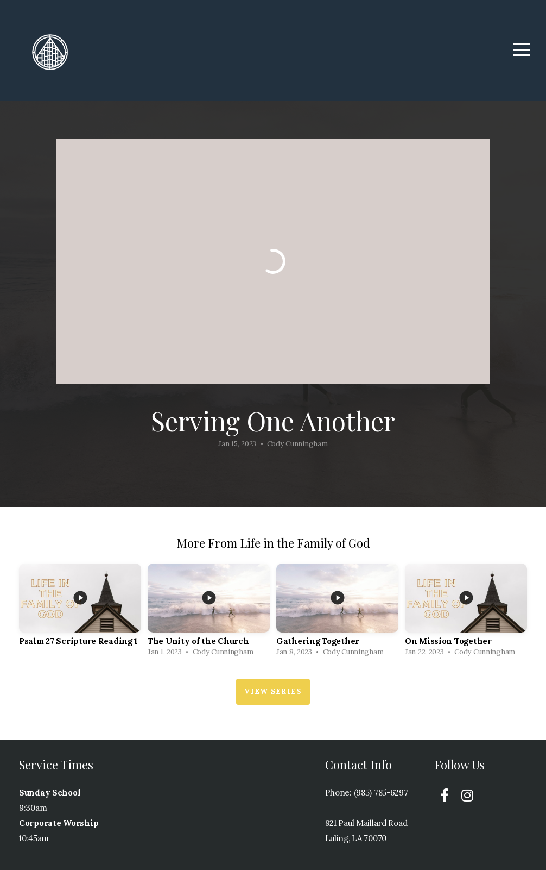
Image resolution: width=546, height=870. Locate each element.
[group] (80, 613)
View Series (272, 691)
